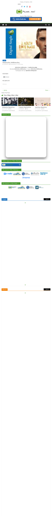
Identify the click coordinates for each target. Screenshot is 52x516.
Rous (47, 90)
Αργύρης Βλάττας (13, 64)
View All (47, 199)
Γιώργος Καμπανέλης (25, 107)
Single (4, 60)
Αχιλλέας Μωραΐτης (41, 107)
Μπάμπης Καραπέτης (8, 107)
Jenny (4, 90)
